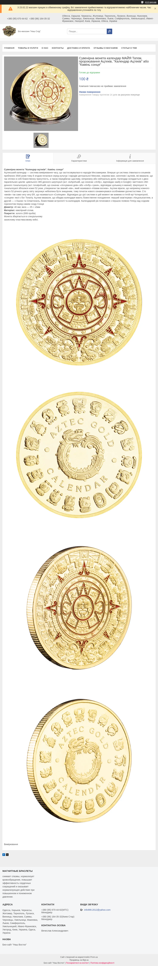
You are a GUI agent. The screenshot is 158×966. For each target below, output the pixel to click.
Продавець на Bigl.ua (79, 960)
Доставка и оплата (78, 48)
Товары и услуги (28, 48)
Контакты (58, 48)
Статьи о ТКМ (129, 48)
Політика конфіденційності (102, 963)
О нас (45, 48)
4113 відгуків (150, 2)
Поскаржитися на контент (77, 963)
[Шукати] (109, 31)
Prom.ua (94, 957)
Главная (9, 48)
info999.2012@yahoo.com (97, 910)
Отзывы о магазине (106, 48)
